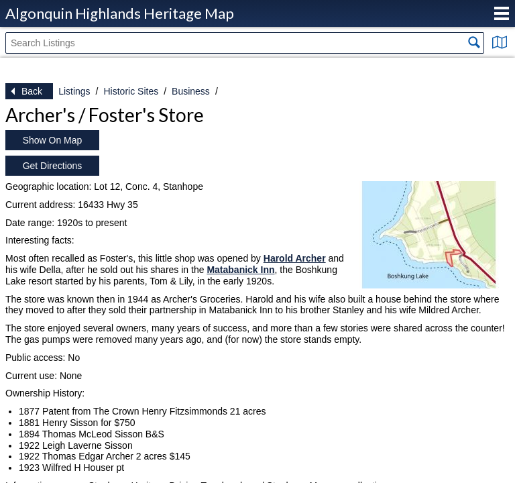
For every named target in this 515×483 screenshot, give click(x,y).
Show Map (500, 42)
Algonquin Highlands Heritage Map (119, 13)
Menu (502, 13)
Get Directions (52, 165)
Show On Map (52, 140)
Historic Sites (130, 91)
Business (191, 91)
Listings (74, 91)
